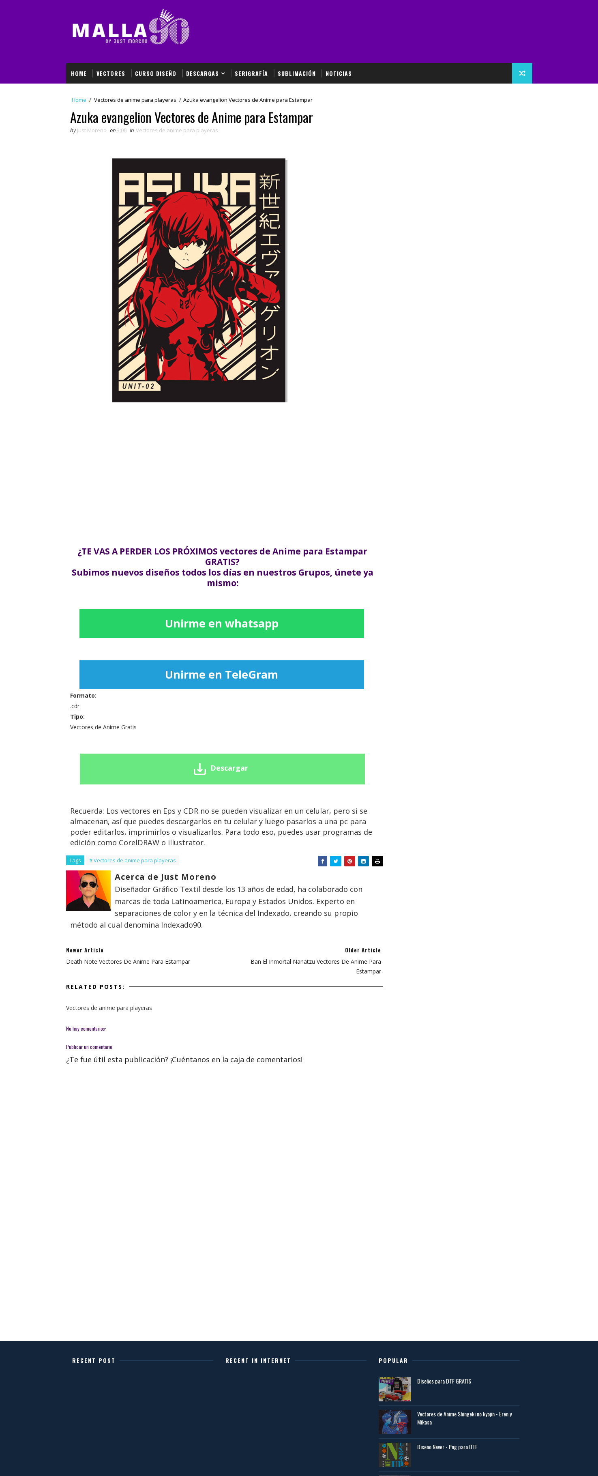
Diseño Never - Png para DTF (447, 1446)
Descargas (202, 73)
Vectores (110, 73)
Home (79, 73)
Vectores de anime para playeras (135, 99)
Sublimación (297, 73)
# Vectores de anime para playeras (132, 860)
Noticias (339, 73)
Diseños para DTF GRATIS (444, 1381)
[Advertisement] (384, 35)
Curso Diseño (155, 73)
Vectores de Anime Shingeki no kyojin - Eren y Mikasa (464, 1417)
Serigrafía (251, 73)
